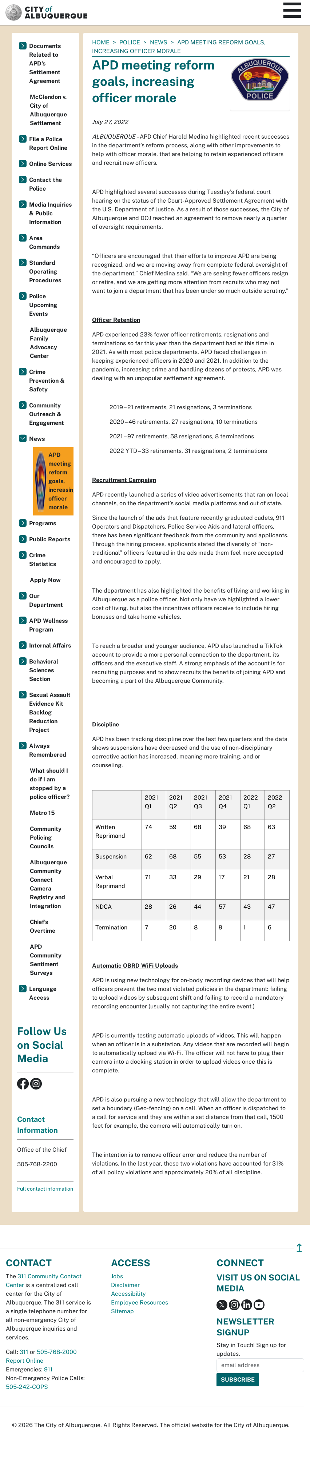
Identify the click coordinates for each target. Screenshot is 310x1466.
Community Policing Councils (45, 837)
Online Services (50, 163)
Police (129, 42)
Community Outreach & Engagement (46, 414)
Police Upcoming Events (43, 305)
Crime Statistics (42, 559)
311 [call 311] (24, 1352)
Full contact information (45, 1189)
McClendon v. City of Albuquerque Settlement (48, 110)
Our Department (46, 600)
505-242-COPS (27, 1386)
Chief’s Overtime (42, 926)
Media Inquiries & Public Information (50, 213)
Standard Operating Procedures (45, 271)
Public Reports (49, 539)
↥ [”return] (299, 1248)
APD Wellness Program (48, 625)
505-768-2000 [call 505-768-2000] (57, 1352)
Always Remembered (47, 750)
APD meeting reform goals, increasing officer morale (54, 481)
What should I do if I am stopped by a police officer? (50, 783)
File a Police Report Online (48, 143)
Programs (42, 523)
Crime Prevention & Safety (47, 381)
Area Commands (44, 242)
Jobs (117, 1276)
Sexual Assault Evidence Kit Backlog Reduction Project (50, 712)
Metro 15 (42, 812)
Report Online (24, 1360)
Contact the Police (45, 184)
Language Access (42, 993)
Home (101, 42)
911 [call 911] (48, 1369)
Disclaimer (125, 1285)
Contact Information (37, 1125)
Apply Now (45, 580)
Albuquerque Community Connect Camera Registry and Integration (48, 884)
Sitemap (122, 1311)
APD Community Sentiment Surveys (45, 959)
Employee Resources (139, 1302)
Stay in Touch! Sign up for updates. (251, 1349)
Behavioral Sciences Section (43, 670)
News (158, 42)
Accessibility (128, 1293)
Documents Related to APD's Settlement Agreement (45, 63)
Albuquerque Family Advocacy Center (48, 342)
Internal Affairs (50, 645)
